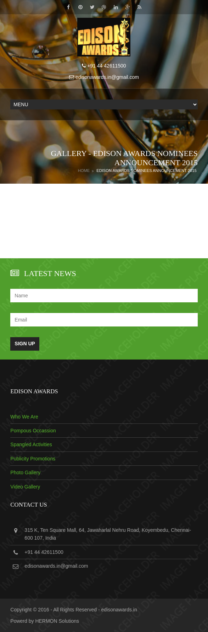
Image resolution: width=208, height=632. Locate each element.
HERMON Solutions (57, 621)
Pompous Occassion (33, 430)
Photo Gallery (25, 472)
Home (84, 170)
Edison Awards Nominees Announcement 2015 (146, 170)
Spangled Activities (31, 444)
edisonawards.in (119, 609)
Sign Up (25, 343)
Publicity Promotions (32, 458)
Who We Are (24, 417)
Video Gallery (25, 487)
